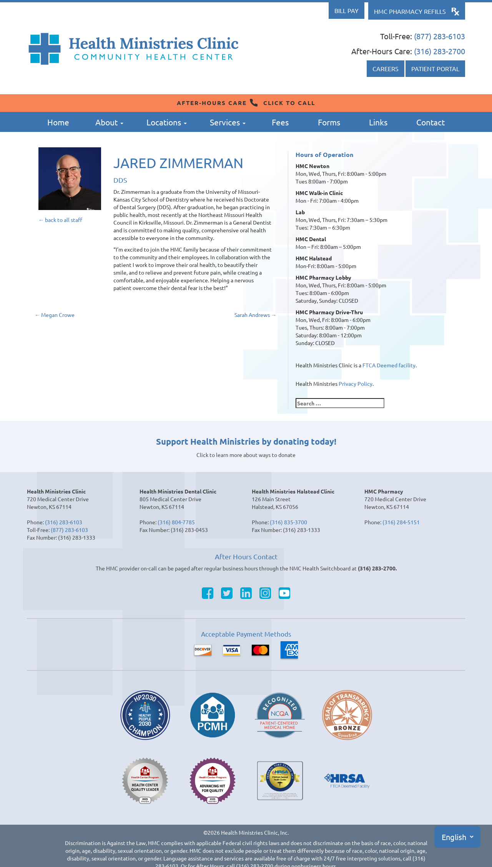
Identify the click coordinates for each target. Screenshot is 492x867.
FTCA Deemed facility (389, 365)
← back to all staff (60, 219)
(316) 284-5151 (401, 522)
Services (228, 122)
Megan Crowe (55, 314)
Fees (280, 122)
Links (378, 122)
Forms (329, 122)
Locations (166, 122)
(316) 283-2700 (439, 51)
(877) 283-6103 (439, 36)
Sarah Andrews (255, 314)
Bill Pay (346, 10)
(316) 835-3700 (288, 522)
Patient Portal (435, 68)
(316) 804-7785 (176, 522)
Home (58, 122)
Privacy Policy (355, 383)
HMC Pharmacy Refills (410, 11)
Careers (385, 68)
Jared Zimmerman (178, 162)
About (109, 122)
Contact (430, 122)
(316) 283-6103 (63, 522)
